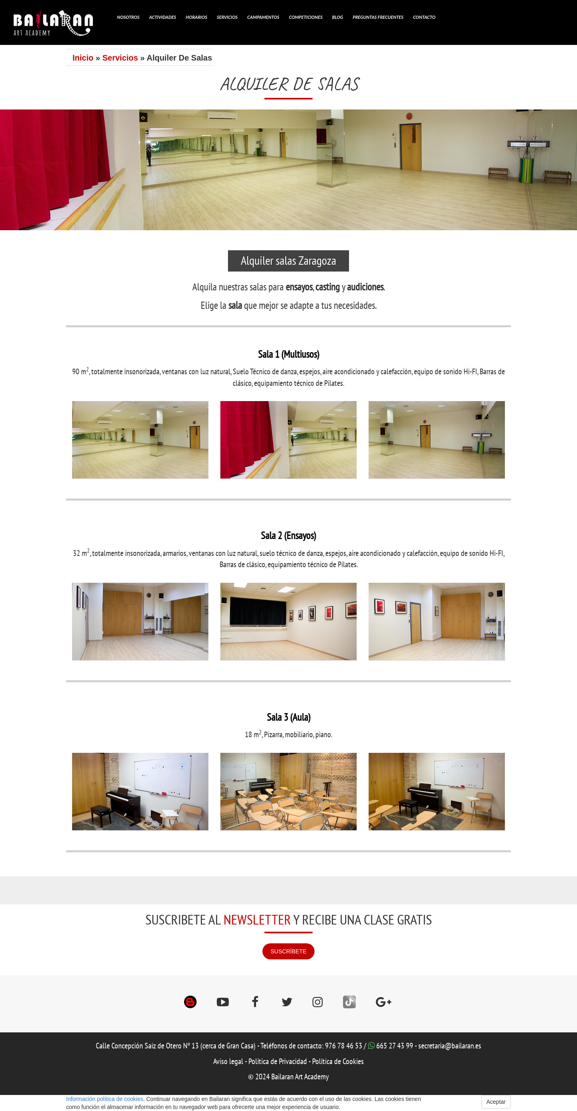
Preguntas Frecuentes (378, 17)
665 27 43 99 (394, 1046)
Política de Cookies (338, 1061)
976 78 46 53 (343, 1046)
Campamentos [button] (263, 17)
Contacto (424, 17)
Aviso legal (228, 1061)
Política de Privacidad (277, 1061)
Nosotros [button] (128, 17)
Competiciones (306, 17)
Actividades (162, 17)
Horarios (197, 17)
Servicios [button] (227, 17)
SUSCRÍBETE (288, 951)
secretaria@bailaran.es (449, 1046)
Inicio (83, 57)
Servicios (120, 57)
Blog (337, 17)
